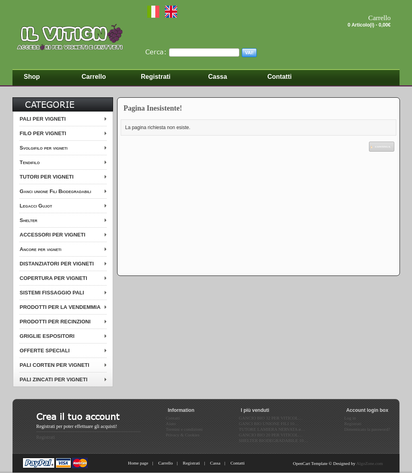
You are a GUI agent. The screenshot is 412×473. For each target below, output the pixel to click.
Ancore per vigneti (41, 249)
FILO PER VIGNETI (43, 133)
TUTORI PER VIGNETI (47, 177)
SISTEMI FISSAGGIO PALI (52, 293)
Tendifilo (30, 162)
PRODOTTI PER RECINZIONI (55, 322)
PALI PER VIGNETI (43, 119)
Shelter (28, 220)
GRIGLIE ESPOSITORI (47, 336)
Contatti (238, 463)
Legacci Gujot (36, 206)
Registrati (45, 437)
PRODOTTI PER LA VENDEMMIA (60, 307)
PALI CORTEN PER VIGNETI (54, 365)
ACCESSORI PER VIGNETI (52, 235)
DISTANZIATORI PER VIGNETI (57, 264)
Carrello (165, 463)
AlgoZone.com (369, 463)
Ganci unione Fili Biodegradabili (55, 191)
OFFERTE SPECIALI (45, 351)
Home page (138, 463)
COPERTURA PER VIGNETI (53, 278)
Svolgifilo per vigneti (44, 148)
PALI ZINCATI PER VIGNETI (54, 379)
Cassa (215, 463)
